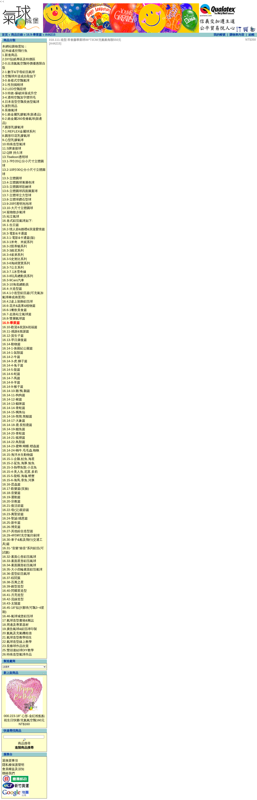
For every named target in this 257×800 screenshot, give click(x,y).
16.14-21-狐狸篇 (13, 437)
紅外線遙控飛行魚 (14, 50)
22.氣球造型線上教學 (17, 641)
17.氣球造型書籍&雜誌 (18, 620)
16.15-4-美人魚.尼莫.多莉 (20, 471)
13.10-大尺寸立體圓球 (17, 208)
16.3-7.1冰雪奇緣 (14, 272)
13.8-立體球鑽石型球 (16, 199)
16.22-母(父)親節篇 (15, 510)
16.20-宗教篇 (11, 501)
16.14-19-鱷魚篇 (13, 429)
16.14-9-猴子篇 (12, 386)
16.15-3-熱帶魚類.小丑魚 (19, 467)
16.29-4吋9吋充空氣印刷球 (21, 535)
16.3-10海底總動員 (15, 284)
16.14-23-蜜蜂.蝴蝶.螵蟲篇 (20, 446)
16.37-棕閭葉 (11, 578)
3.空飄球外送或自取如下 (19, 76)
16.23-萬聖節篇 (13, 514)
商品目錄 (17, 34)
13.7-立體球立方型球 (16, 195)
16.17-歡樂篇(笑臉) (15, 488)
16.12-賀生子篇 (13, 335)
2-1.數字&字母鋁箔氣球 (18, 72)
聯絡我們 (8, 773)
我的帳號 (219, 34)
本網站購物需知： (14, 46)
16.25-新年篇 (11, 522)
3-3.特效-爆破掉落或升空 (19, 93)
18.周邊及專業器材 (15, 624)
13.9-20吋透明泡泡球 (17, 203)
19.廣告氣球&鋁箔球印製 (19, 629)
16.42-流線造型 (13, 599)
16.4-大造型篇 (12, 289)
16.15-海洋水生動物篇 (17, 454)
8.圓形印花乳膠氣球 (16, 135)
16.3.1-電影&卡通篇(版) (18, 238)
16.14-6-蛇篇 (11, 374)
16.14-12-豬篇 (12, 399)
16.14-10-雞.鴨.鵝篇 (16, 391)
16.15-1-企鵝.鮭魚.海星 (18, 459)
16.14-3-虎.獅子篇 (14, 361)
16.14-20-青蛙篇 (13, 433)
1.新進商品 (9, 55)
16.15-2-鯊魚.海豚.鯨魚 (18, 463)
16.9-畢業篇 (34, 34)
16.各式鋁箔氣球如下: (17, 220)
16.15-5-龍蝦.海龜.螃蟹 (18, 476)
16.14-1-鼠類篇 (12, 352)
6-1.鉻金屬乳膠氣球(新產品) (21, 114)
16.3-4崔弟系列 (13, 255)
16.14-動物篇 (11, 344)
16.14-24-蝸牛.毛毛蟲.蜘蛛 (20, 450)
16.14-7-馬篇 (11, 378)
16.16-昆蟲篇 (11, 484)
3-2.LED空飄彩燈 (14, 89)
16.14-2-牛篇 (11, 357)
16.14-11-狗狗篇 (13, 395)
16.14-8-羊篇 (11, 382)
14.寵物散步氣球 (13, 212)
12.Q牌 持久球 (12, 152)
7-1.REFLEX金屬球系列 (18, 131)
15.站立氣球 (10, 216)
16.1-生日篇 (10, 225)
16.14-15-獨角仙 (13, 412)
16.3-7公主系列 (13, 267)
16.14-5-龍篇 (11, 369)
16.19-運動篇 (11, 497)
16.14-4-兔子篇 (12, 365)
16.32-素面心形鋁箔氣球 (19, 556)
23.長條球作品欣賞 (15, 646)
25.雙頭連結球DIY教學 (18, 650)
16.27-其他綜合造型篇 (17, 531)
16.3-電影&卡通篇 (14, 233)
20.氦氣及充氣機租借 (17, 633)
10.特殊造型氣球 (13, 144)
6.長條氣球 (9, 110)
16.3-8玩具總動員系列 (17, 276)
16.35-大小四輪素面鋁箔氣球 (22, 569)
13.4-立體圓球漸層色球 (18, 182)
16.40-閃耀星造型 (14, 590)
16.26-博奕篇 (11, 527)
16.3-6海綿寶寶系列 (16, 263)
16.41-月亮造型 (13, 595)
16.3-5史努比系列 (14, 259)
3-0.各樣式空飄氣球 (16, 80)
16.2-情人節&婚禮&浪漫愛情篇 (23, 229)
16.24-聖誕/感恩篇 (15, 518)
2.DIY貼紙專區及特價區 (18, 59)
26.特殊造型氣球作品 (17, 654)
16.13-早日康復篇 (14, 340)
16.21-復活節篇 (13, 505)
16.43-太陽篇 (11, 603)
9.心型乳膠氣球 (13, 140)
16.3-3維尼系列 (13, 250)
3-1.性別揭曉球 (12, 84)
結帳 (251, 34)
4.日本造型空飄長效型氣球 (20, 101)
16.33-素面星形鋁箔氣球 (19, 561)
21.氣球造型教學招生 (17, 637)
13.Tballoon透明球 (15, 157)
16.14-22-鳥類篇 (13, 442)
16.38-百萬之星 (13, 582)
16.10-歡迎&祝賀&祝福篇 (19, 327)
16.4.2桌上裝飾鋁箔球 (17, 301)
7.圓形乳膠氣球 (13, 127)
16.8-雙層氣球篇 (13, 318)
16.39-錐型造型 (13, 586)
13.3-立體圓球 (12, 178)
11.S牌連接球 (11, 148)
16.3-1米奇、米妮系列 (17, 242)
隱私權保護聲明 (13, 765)
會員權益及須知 (13, 769)
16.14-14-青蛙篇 (13, 408)
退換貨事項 (10, 760)
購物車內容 (236, 34)
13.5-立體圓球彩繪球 (16, 186)
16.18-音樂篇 (11, 493)
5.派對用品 (9, 106)
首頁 (5, 34)
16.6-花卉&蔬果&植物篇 (18, 306)
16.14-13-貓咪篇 (13, 403)
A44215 (50, 34)
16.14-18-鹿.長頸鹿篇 (17, 425)
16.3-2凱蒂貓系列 (14, 246)
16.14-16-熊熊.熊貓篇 (17, 416)
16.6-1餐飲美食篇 (14, 310)
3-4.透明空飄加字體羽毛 (19, 97)
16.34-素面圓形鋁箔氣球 (19, 565)
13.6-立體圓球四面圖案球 (20, 191)
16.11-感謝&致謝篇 (15, 331)
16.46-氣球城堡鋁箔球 (17, 616)
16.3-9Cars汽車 (13, 280)
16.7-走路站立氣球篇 (16, 314)
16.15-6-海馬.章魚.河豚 (18, 480)
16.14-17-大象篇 (13, 420)
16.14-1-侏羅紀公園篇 (17, 348)
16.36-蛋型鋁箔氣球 (16, 573)
